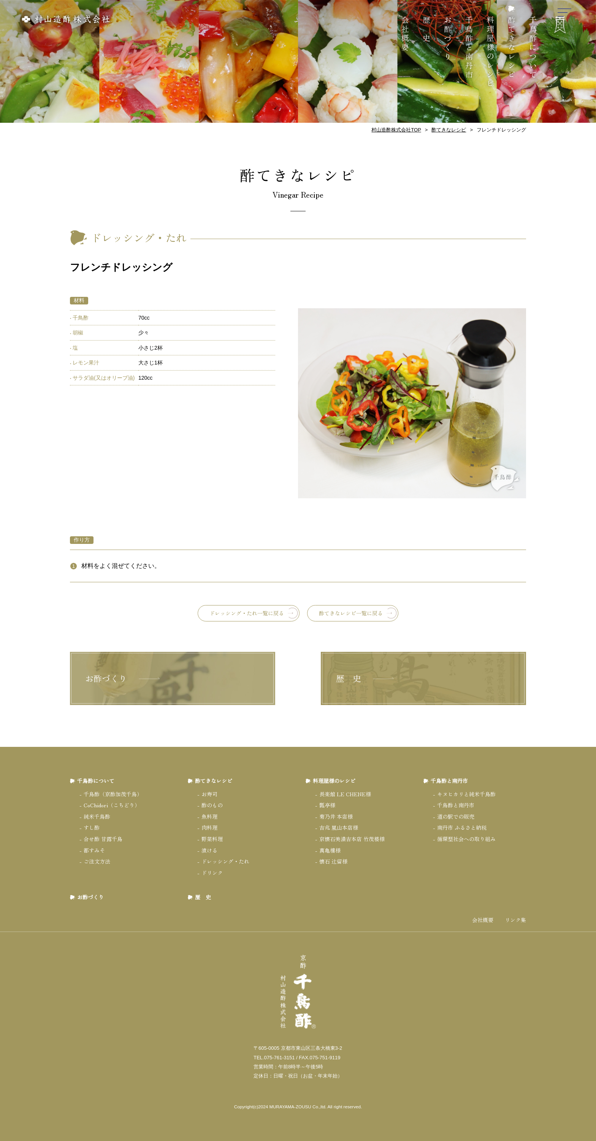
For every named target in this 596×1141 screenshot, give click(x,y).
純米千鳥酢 (97, 816)
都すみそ (94, 850)
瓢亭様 (327, 805)
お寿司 (209, 794)
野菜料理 (212, 839)
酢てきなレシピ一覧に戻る (351, 613)
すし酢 (92, 827)
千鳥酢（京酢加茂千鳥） (113, 794)
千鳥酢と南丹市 (469, 48)
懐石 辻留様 (333, 861)
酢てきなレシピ (511, 48)
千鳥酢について (533, 48)
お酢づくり (447, 39)
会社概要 (405, 34)
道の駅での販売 (455, 816)
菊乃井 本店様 (336, 816)
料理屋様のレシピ (490, 52)
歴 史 (426, 29)
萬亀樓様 (330, 850)
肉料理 (209, 827)
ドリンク (212, 872)
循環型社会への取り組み (466, 839)
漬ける (209, 850)
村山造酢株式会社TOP (396, 130)
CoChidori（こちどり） (112, 805)
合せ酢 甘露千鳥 (103, 839)
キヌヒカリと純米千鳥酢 (466, 794)
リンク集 (515, 920)
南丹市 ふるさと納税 (462, 827)
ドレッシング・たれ (225, 861)
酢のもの (212, 805)
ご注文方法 (97, 861)
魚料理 (209, 816)
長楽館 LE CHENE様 (345, 794)
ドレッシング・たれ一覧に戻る (246, 613)
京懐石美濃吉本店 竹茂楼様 (352, 839)
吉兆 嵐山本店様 (338, 827)
